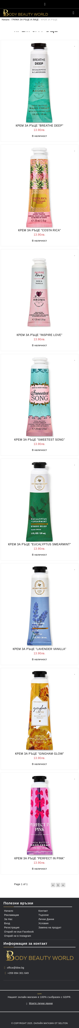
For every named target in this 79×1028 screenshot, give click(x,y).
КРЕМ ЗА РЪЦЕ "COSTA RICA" (39, 230)
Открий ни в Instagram (17, 935)
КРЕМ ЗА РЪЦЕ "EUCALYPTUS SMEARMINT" (39, 544)
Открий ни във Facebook (19, 931)
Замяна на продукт (50, 927)
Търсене (43, 915)
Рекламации (11, 915)
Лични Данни (46, 919)
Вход (7, 923)
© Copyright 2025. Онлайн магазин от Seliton (39, 1023)
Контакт (43, 910)
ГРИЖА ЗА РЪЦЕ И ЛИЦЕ (25, 19)
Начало (6, 19)
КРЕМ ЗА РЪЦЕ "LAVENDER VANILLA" (39, 649)
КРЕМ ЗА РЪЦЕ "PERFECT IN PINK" (39, 858)
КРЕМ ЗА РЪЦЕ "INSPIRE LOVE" (39, 335)
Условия (43, 923)
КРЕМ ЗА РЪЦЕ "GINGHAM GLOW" (39, 753)
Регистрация (11, 927)
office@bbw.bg (15, 967)
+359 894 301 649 (18, 973)
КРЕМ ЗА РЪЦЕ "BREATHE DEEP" (39, 125)
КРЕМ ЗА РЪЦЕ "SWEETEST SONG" (39, 439)
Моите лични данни (41, 1003)
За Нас (8, 919)
